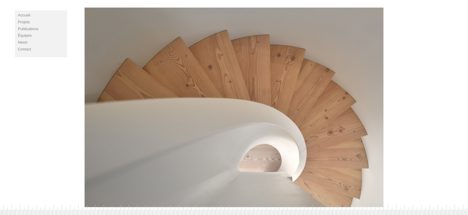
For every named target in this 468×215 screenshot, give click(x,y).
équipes (25, 35)
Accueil (24, 15)
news (22, 42)
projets (24, 22)
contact (24, 49)
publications (28, 29)
